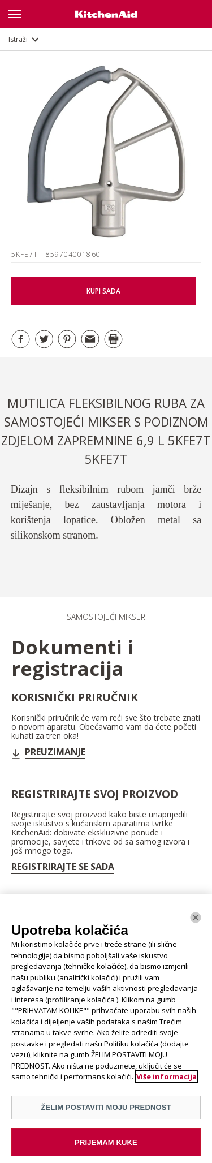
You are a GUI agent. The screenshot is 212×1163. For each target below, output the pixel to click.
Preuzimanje (55, 752)
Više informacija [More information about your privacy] (166, 1080)
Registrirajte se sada (62, 866)
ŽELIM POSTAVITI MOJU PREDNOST (106, 1110)
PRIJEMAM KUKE (106, 1146)
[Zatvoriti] (195, 921)
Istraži (18, 39)
